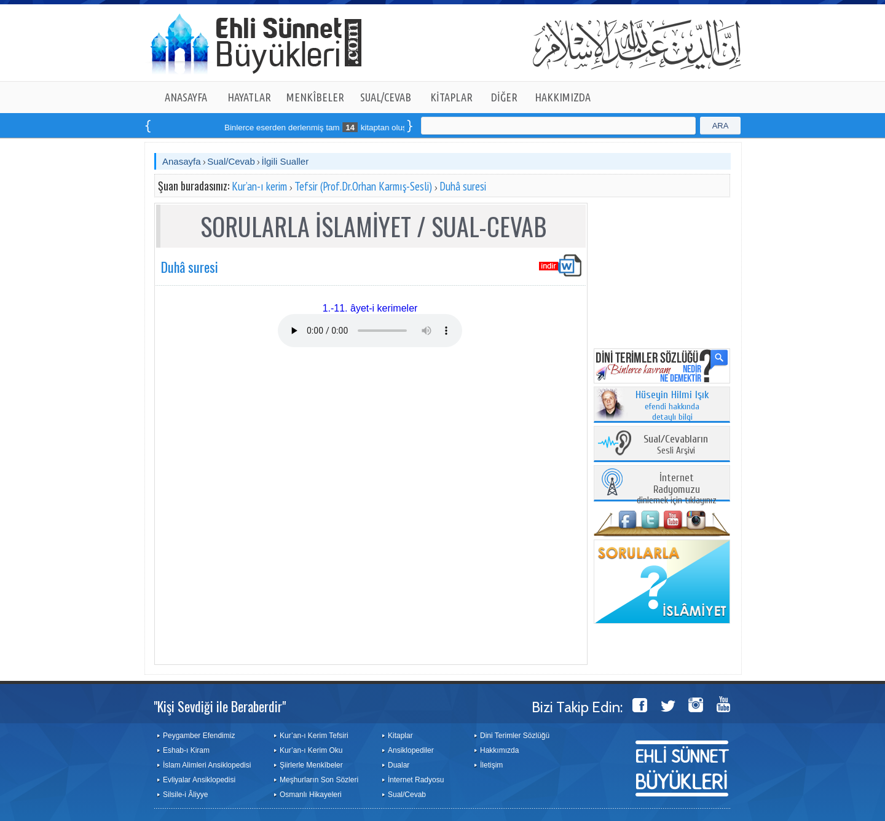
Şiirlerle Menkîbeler (311, 765)
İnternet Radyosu (416, 780)
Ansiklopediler (411, 750)
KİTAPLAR (451, 97)
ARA (720, 125)
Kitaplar (400, 735)
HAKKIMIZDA (563, 97)
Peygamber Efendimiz (199, 735)
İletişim (491, 765)
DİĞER (504, 97)
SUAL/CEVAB (385, 97)
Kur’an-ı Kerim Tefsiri (314, 735)
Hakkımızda (499, 750)
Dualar (398, 765)
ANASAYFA (186, 97)
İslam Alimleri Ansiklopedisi (207, 765)
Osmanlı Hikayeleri (311, 794)
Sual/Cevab (231, 161)
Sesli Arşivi (675, 445)
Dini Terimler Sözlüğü (514, 735)
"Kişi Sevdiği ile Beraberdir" (220, 706)
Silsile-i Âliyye (185, 794)
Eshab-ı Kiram (186, 750)
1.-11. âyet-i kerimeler (370, 308)
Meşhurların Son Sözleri (319, 780)
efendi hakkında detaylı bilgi (672, 406)
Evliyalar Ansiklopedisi (199, 780)
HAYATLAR (249, 97)
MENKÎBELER (315, 97)
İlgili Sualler (285, 161)
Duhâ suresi (462, 186)
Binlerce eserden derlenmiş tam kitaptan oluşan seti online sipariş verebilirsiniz (381, 127)
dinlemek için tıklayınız (677, 489)
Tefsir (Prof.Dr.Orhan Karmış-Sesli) (363, 186)
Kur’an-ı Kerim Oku (311, 750)
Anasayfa (181, 161)
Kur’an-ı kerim (259, 186)
